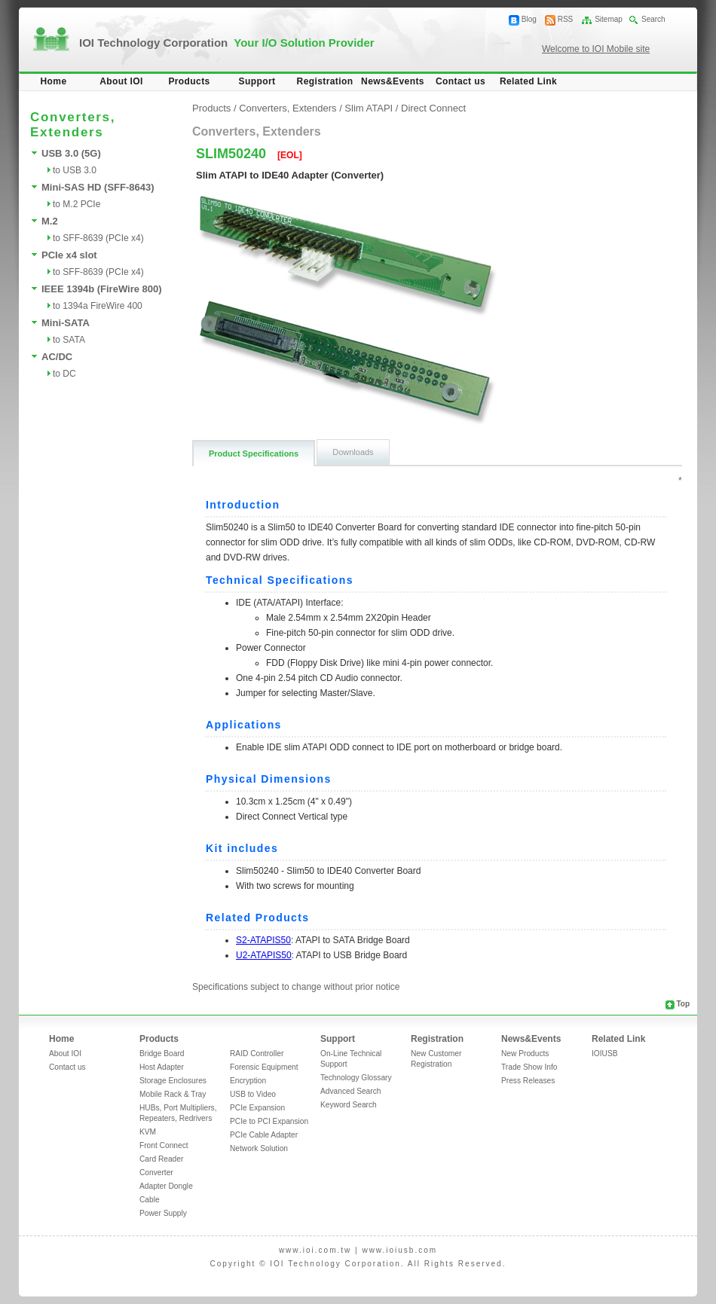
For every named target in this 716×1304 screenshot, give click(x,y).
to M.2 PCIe (76, 204)
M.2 (49, 221)
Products (189, 81)
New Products (525, 1053)
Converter (156, 1172)
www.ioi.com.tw (315, 1250)
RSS (566, 19)
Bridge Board (161, 1053)
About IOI (121, 81)
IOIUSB (605, 1053)
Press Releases (528, 1080)
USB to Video (253, 1094)
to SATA (69, 339)
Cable (149, 1200)
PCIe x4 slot (69, 255)
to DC (64, 373)
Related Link (528, 81)
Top (683, 1004)
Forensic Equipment (264, 1067)
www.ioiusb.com (399, 1250)
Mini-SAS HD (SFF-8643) (98, 187)
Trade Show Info (529, 1067)
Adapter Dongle (166, 1186)
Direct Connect (433, 108)
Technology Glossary (356, 1077)
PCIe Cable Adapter (264, 1135)
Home (54, 81)
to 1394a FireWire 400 (97, 306)
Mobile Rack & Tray (172, 1094)
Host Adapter (161, 1067)
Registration (325, 81)
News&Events (392, 81)
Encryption (248, 1080)
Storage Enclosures (173, 1080)
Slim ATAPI (369, 108)
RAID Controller (256, 1053)
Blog (529, 19)
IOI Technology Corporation (227, 42)
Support (257, 81)
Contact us (460, 81)
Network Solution (259, 1148)
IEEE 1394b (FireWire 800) (101, 289)
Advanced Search (350, 1091)
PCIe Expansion (257, 1108)
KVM (147, 1132)
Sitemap (609, 19)
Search (653, 19)
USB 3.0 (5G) (71, 153)
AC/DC (56, 356)
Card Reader (161, 1159)
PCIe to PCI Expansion (269, 1121)
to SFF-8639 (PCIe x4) (98, 238)
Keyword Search (348, 1105)
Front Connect (163, 1145)
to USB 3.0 (74, 170)
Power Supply (163, 1213)
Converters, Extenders (287, 108)
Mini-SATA (65, 322)
